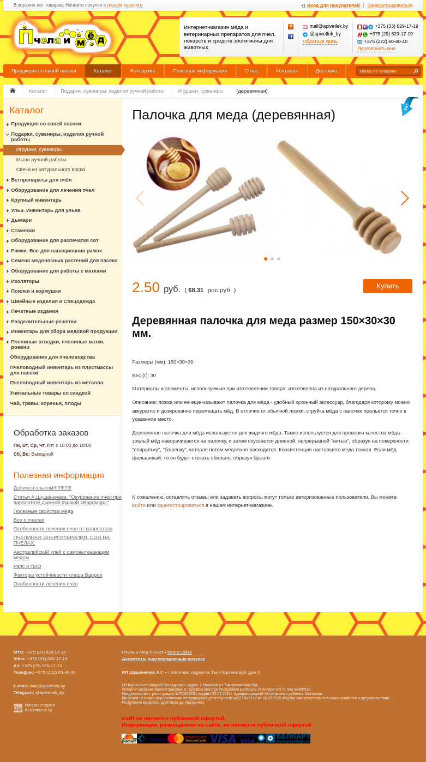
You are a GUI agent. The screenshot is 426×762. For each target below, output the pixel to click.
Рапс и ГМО (27, 566)
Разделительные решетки (43, 321)
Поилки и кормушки (36, 291)
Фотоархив (142, 71)
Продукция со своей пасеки (43, 71)
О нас (252, 71)
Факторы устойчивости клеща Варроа (58, 575)
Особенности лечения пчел (46, 583)
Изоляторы (25, 281)
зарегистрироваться (181, 505)
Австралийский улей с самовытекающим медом (62, 554)
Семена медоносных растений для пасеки (64, 260)
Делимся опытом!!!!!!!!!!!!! (43, 488)
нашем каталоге (125, 5)
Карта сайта (179, 652)
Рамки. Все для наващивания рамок (56, 250)
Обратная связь (320, 41)
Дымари (21, 220)
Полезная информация (200, 71)
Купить (387, 286)
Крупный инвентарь (36, 200)
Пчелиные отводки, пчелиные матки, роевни (57, 344)
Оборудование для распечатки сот (54, 240)
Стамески (23, 230)
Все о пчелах (29, 520)
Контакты (287, 71)
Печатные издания (34, 311)
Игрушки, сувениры (39, 149)
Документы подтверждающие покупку (163, 658)
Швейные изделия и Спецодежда (53, 301)
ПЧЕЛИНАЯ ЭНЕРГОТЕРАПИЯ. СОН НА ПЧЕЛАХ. (62, 540)
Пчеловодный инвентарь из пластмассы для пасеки (61, 370)
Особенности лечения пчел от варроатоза (63, 528)
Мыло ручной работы (41, 159)
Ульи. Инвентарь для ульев (45, 210)
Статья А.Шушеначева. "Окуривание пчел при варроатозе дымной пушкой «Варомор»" (68, 499)
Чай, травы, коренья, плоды (46, 403)
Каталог (103, 71)
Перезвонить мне (376, 48)
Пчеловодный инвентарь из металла (57, 382)
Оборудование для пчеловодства (52, 357)
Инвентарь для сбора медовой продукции (64, 331)
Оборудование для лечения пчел (52, 190)
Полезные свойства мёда (43, 511)
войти (139, 505)
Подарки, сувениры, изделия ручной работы (57, 136)
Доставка (326, 71)
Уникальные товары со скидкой (50, 393)
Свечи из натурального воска (50, 169)
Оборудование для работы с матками (58, 271)
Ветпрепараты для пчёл (41, 180)
